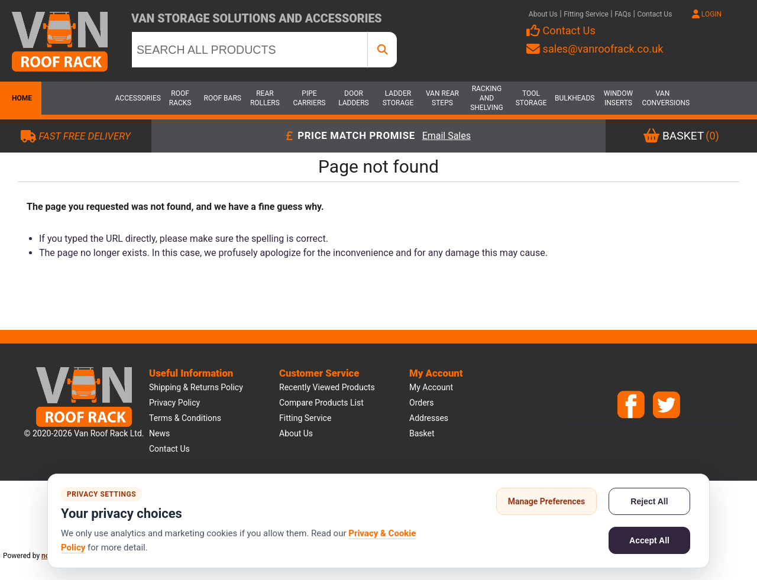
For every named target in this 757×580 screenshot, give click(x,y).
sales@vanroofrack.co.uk (594, 49)
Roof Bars (222, 98)
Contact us (169, 448)
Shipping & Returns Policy (196, 387)
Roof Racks (180, 98)
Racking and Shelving (486, 98)
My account (431, 387)
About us (296, 433)
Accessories (136, 98)
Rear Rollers (265, 98)
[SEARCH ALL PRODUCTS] (249, 49)
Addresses (428, 418)
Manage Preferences (546, 501)
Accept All (649, 540)
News (159, 433)
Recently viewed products (327, 387)
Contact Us (654, 14)
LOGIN (707, 14)
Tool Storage (531, 98)
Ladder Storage (398, 98)
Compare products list (321, 402)
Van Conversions (662, 98)
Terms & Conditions (185, 418)
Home (21, 98)
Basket (422, 433)
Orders (421, 402)
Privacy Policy (174, 402)
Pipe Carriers (309, 98)
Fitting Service (586, 14)
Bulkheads (574, 98)
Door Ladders (353, 98)
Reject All (649, 501)
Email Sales (446, 136)
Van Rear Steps (442, 98)
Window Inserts (618, 98)
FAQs (622, 14)
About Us (543, 14)
